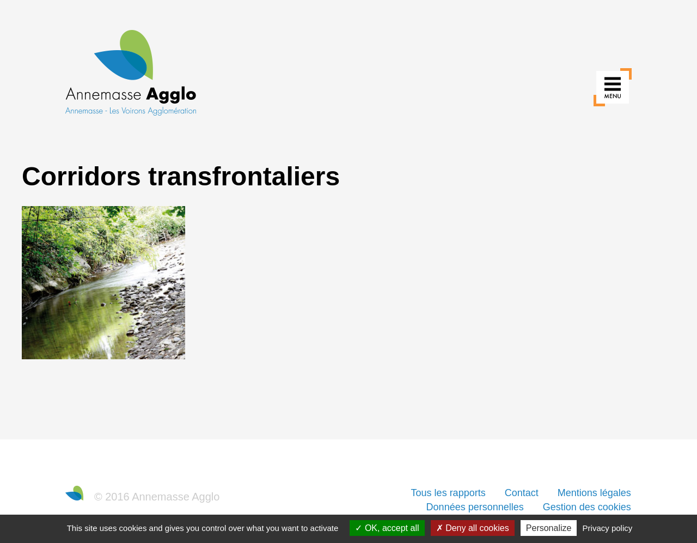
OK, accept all (387, 528)
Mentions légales (594, 492)
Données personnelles (475, 507)
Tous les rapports (448, 492)
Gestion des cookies (587, 507)
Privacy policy (608, 528)
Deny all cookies (472, 528)
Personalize (549, 528)
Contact (522, 492)
